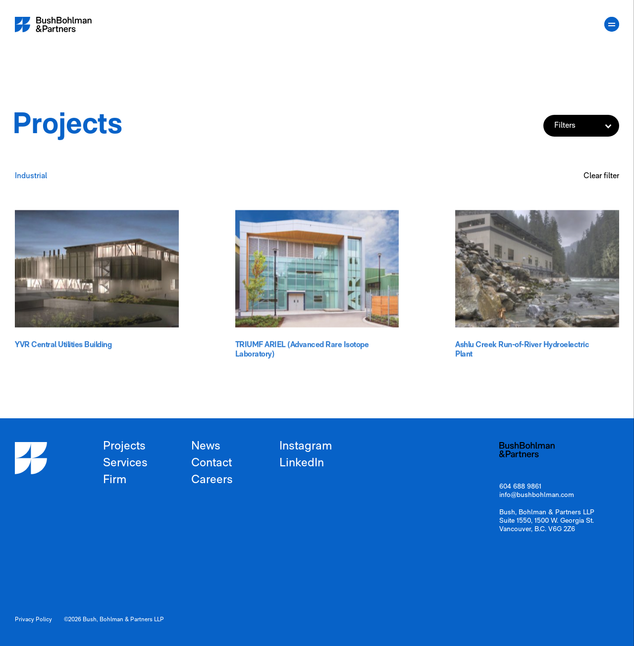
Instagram (305, 446)
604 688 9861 (520, 487)
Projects (124, 446)
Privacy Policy (33, 620)
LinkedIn (301, 463)
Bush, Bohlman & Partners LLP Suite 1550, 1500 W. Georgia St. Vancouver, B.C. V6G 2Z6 (546, 521)
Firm (114, 480)
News (205, 446)
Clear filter (601, 176)
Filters (586, 126)
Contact (211, 463)
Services (125, 463)
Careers (212, 480)
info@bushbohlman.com (536, 495)
